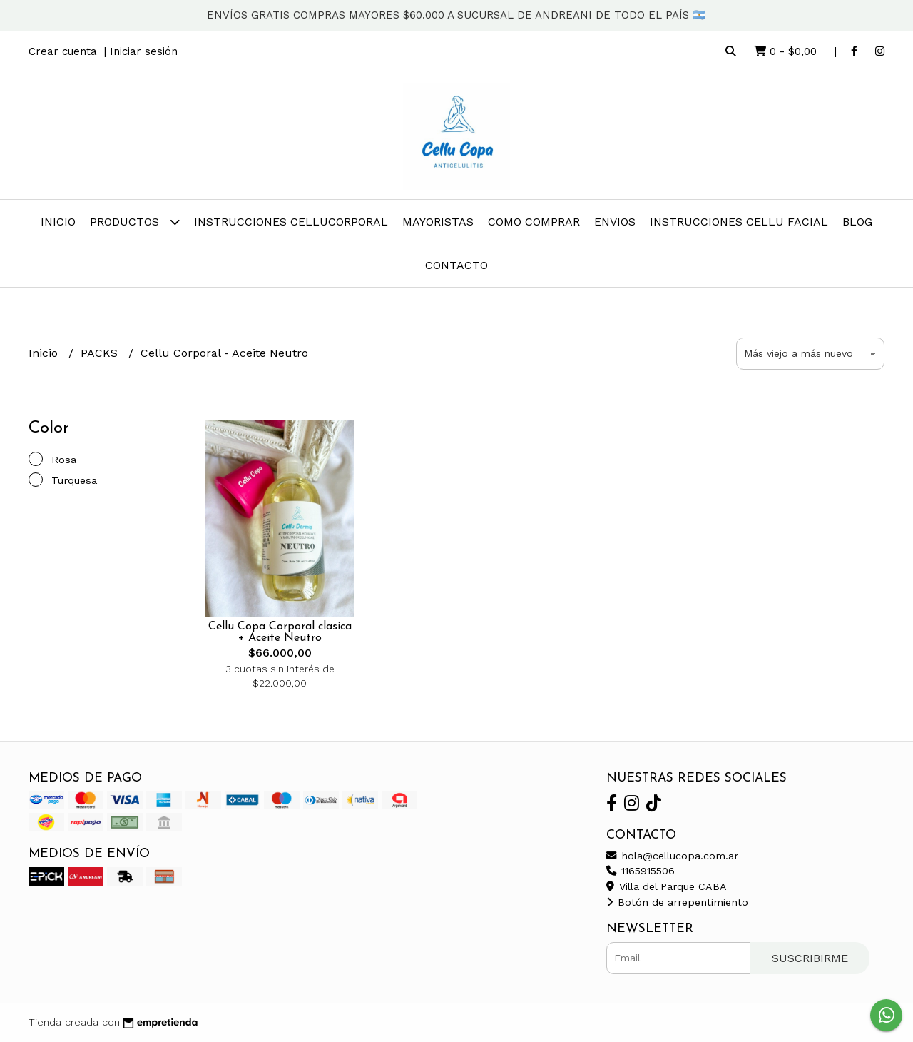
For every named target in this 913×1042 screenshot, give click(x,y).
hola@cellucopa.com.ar (672, 855)
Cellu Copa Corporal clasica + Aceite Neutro (280, 632)
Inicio (58, 221)
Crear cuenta (63, 51)
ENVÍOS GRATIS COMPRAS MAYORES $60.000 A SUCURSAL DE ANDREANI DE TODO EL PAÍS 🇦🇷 (456, 15)
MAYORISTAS (438, 221)
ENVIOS (615, 221)
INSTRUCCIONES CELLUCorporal (291, 221)
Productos (135, 221)
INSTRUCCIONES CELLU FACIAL (739, 221)
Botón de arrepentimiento (677, 902)
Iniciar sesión (144, 51)
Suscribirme (810, 958)
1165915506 (640, 870)
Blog (857, 221)
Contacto (456, 265)
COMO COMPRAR (534, 221)
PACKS (101, 353)
